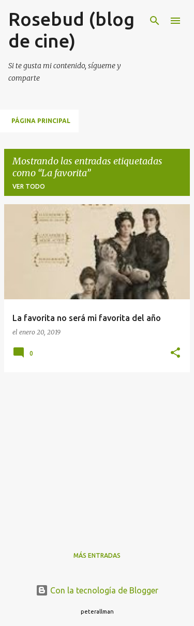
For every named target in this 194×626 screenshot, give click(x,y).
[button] (175, 353)
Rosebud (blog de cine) (71, 29)
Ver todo (28, 186)
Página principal (40, 120)
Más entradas (97, 555)
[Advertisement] (97, 452)
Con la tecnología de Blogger (97, 590)
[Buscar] (154, 20)
